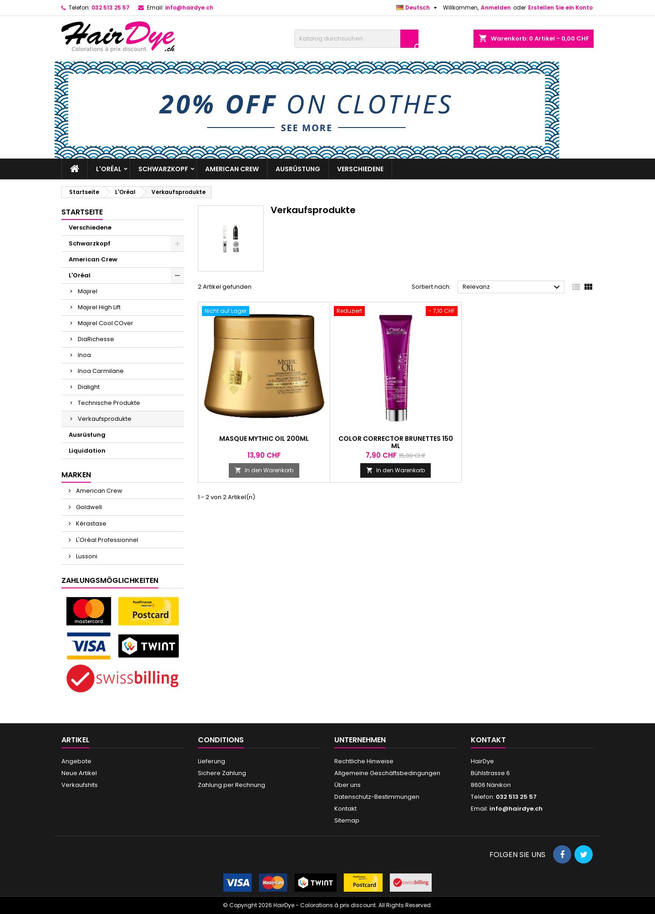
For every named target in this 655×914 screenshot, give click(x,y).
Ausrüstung (298, 169)
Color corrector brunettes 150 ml (395, 442)
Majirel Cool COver (105, 323)
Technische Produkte (109, 402)
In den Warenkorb (264, 470)
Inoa (84, 355)
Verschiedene (360, 169)
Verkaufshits (79, 785)
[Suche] (356, 39)
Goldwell (88, 507)
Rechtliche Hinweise (363, 761)
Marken (76, 475)
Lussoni (86, 556)
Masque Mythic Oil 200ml (264, 438)
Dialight (89, 387)
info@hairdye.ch (189, 7)
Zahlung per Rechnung (231, 785)
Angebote (76, 761)
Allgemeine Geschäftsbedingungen (387, 773)
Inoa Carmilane (101, 371)
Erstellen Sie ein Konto (560, 7)
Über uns (347, 785)
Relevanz (512, 287)
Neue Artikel (79, 773)
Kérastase (90, 523)
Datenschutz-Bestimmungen (376, 796)
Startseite (82, 212)
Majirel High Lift (99, 307)
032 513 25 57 (110, 7)
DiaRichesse (96, 339)
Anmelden (496, 7)
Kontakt (345, 808)
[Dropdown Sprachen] (417, 7)
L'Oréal (108, 169)
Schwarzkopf (163, 169)
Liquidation (87, 450)
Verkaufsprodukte (104, 418)
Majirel (87, 291)
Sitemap (346, 820)
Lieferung (211, 761)
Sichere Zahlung (222, 773)
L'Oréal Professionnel (106, 540)
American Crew (232, 169)
